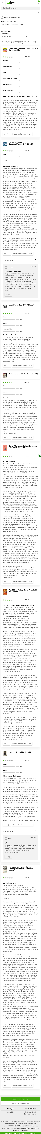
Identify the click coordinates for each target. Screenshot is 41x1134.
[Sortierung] (14, 36)
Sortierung (4, 34)
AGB (2, 1121)
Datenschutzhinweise (19, 1121)
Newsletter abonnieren (20, 1099)
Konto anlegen (35, 12)
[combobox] (20, 8)
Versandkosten (9, 1121)
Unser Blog (10, 1112)
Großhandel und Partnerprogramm (30, 1113)
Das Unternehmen (30, 1108)
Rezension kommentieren (21, 134)
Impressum (9, 1123)
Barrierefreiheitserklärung (33, 1121)
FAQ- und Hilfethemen (20, 1103)
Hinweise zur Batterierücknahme (27, 1123)
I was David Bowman (10, 17)
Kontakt (15, 1123)
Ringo (8, 838)
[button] (35, 260)
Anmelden (4, 12)
